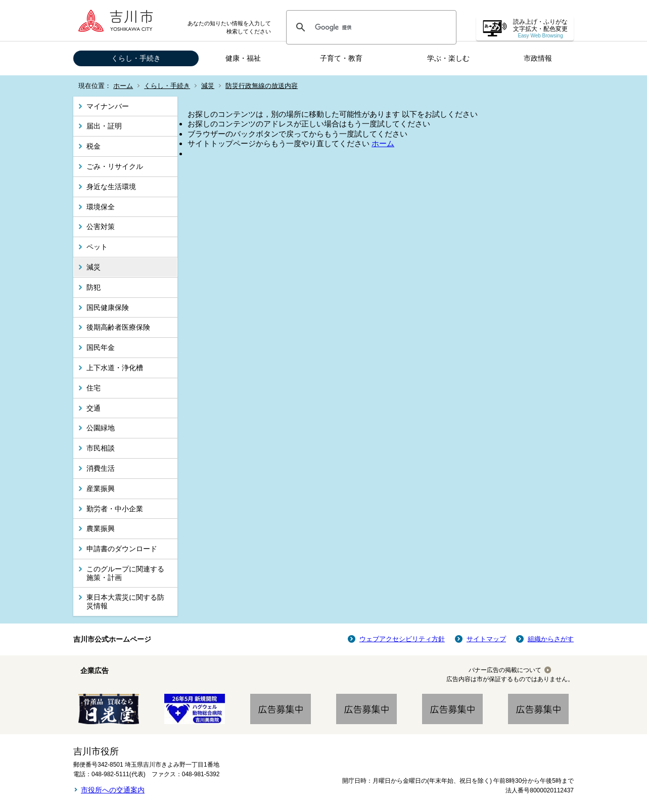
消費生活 (100, 468)
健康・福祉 (243, 58)
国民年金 (100, 347)
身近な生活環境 (111, 187)
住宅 (93, 388)
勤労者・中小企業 (114, 509)
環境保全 (100, 207)
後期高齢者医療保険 (118, 327)
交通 (93, 408)
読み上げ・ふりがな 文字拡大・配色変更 (540, 28)
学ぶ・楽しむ (448, 58)
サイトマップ (486, 639)
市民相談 (100, 448)
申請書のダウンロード (121, 549)
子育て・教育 (341, 58)
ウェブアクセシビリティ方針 (402, 639)
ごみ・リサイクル (114, 166)
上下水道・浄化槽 (114, 368)
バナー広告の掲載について (505, 670)
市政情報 (538, 58)
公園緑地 (100, 428)
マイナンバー (107, 106)
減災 (207, 86)
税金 (93, 146)
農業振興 (100, 528)
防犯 (93, 287)
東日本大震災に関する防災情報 (125, 601)
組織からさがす (551, 639)
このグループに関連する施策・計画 (125, 573)
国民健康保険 (107, 307)
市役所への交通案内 (113, 790)
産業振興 (100, 488)
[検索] (370, 27)
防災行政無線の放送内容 (261, 86)
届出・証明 (104, 126)
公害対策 (100, 227)
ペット (97, 247)
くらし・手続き (136, 58)
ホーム (123, 86)
